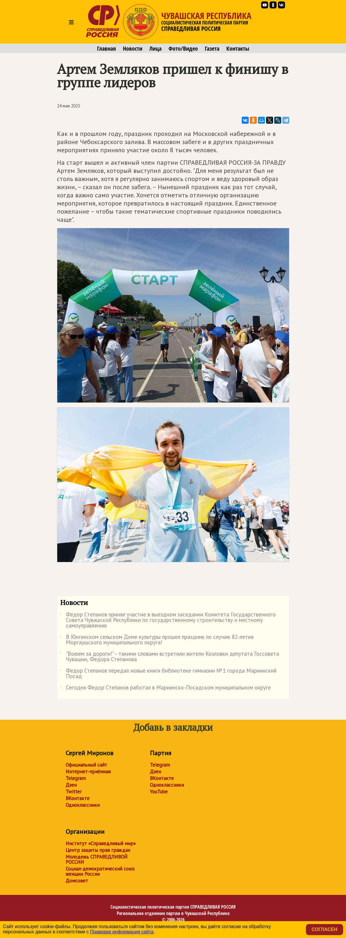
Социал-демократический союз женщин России (100, 871)
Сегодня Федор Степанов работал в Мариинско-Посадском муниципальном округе (165, 688)
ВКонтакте (77, 798)
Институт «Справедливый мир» (101, 843)
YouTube (159, 791)
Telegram (76, 778)
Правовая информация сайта (122, 931)
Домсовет (77, 880)
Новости (132, 48)
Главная (106, 48)
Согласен (324, 929)
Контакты (237, 48)
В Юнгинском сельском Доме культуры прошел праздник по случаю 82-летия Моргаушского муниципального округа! (157, 640)
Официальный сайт (86, 764)
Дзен (71, 785)
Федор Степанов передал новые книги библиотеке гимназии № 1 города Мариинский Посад (168, 674)
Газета (212, 48)
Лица (155, 48)
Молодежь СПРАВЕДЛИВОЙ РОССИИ (97, 859)
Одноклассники (83, 805)
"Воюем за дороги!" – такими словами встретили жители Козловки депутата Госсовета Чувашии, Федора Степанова (169, 657)
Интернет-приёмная (88, 771)
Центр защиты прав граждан (98, 850)
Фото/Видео (183, 48)
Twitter (74, 791)
